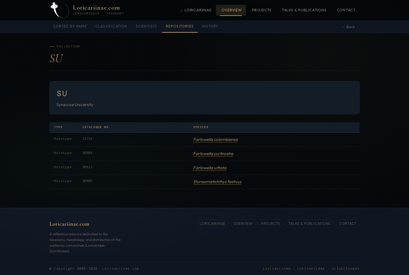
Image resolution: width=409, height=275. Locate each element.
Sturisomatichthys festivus (217, 182)
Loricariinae (195, 10)
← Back (348, 27)
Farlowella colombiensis (215, 139)
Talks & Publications (304, 10)
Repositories (180, 26)
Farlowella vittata (209, 167)
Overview (232, 10)
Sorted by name (70, 26)
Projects (262, 10)
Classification (111, 26)
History (210, 26)
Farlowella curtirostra (213, 153)
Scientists (146, 26)
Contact (346, 10)
